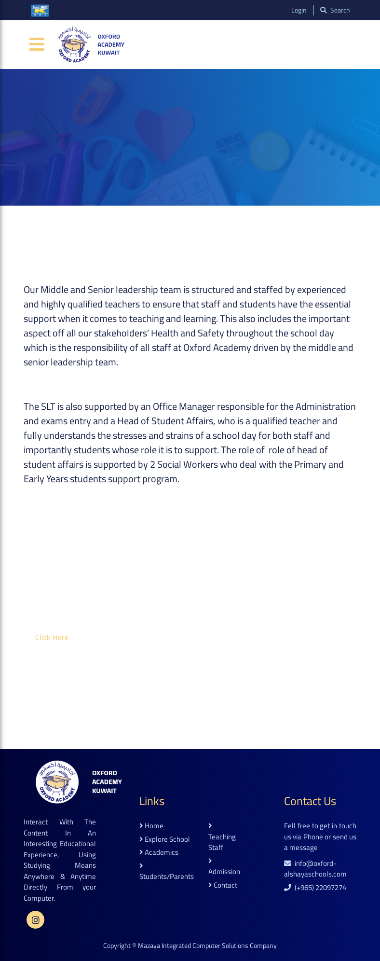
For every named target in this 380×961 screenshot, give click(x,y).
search (334, 10)
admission (224, 867)
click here (51, 637)
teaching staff (222, 837)
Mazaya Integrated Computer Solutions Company (207, 945)
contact (222, 885)
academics (158, 852)
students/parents (166, 872)
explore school (164, 839)
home (151, 826)
